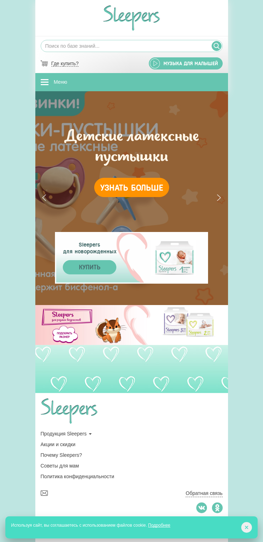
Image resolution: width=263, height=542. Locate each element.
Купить (89, 267)
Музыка (190, 63)
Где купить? (65, 64)
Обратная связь (204, 493)
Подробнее (159, 525)
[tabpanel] (131, 198)
